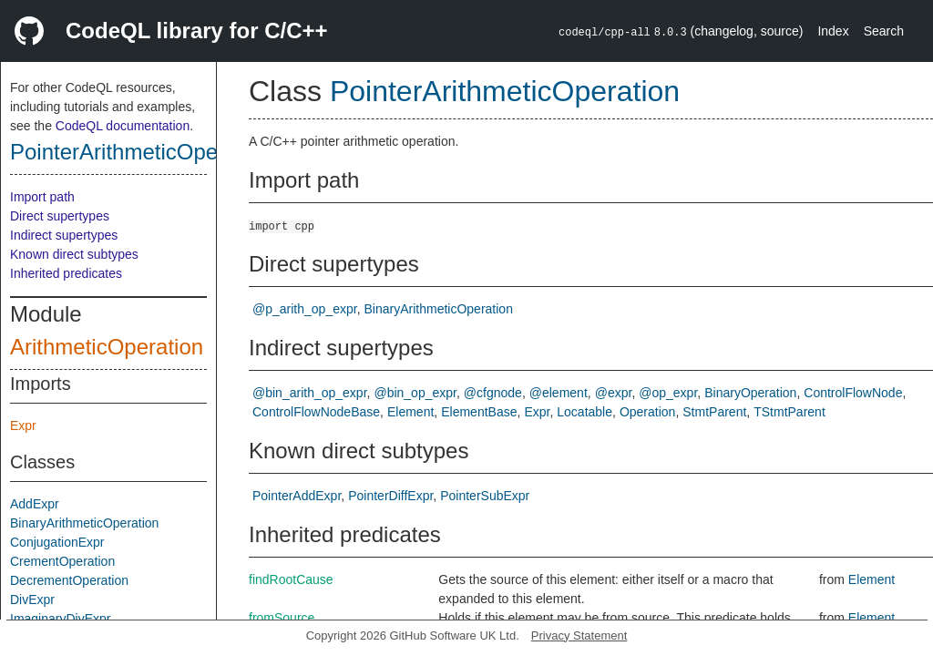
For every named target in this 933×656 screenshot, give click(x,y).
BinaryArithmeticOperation (84, 523)
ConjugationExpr (57, 542)
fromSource (281, 617)
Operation (647, 412)
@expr (613, 392)
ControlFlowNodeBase (316, 412)
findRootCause (291, 579)
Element (410, 412)
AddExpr (34, 504)
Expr (23, 425)
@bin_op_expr (415, 392)
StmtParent (714, 412)
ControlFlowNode (853, 392)
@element (558, 392)
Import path (42, 197)
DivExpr (32, 599)
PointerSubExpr (484, 495)
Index (832, 31)
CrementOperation (62, 561)
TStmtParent (789, 412)
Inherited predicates (66, 273)
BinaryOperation (750, 392)
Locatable (584, 412)
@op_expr (668, 392)
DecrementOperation (69, 580)
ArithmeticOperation (106, 346)
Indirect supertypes (64, 235)
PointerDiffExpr (390, 495)
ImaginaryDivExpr (60, 618)
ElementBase (479, 412)
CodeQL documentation (123, 125)
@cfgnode (493, 392)
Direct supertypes (59, 216)
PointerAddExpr (296, 495)
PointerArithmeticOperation (141, 151)
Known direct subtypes (74, 254)
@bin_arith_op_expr (309, 392)
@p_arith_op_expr (304, 309)
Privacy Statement (579, 635)
